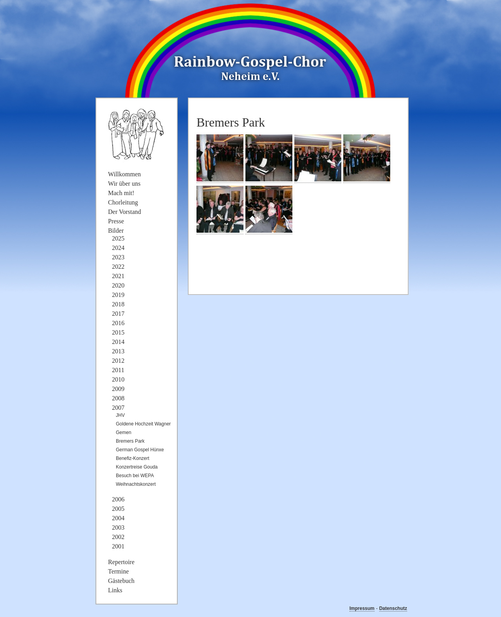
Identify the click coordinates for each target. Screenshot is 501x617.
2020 (118, 285)
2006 (118, 499)
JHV (120, 415)
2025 (118, 238)
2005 (118, 508)
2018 (118, 304)
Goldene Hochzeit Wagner (143, 424)
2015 (118, 332)
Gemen (123, 432)
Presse (116, 221)
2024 (118, 247)
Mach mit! (121, 193)
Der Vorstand (124, 211)
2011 (118, 370)
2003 (118, 527)
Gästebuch (121, 580)
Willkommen (124, 174)
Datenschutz (393, 608)
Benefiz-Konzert (132, 458)
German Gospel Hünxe (140, 449)
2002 (118, 537)
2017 (118, 313)
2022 (118, 266)
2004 (118, 518)
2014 (118, 341)
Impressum (362, 608)
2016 (118, 323)
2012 (118, 360)
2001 (118, 546)
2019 (118, 294)
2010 (118, 379)
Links (115, 590)
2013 (118, 351)
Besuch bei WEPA (135, 475)
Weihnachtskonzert (136, 484)
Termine (118, 571)
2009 (118, 388)
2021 (118, 276)
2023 (118, 257)
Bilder (116, 230)
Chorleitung (123, 202)
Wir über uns (124, 183)
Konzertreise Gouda (137, 467)
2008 (118, 398)
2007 (118, 407)
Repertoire (121, 562)
